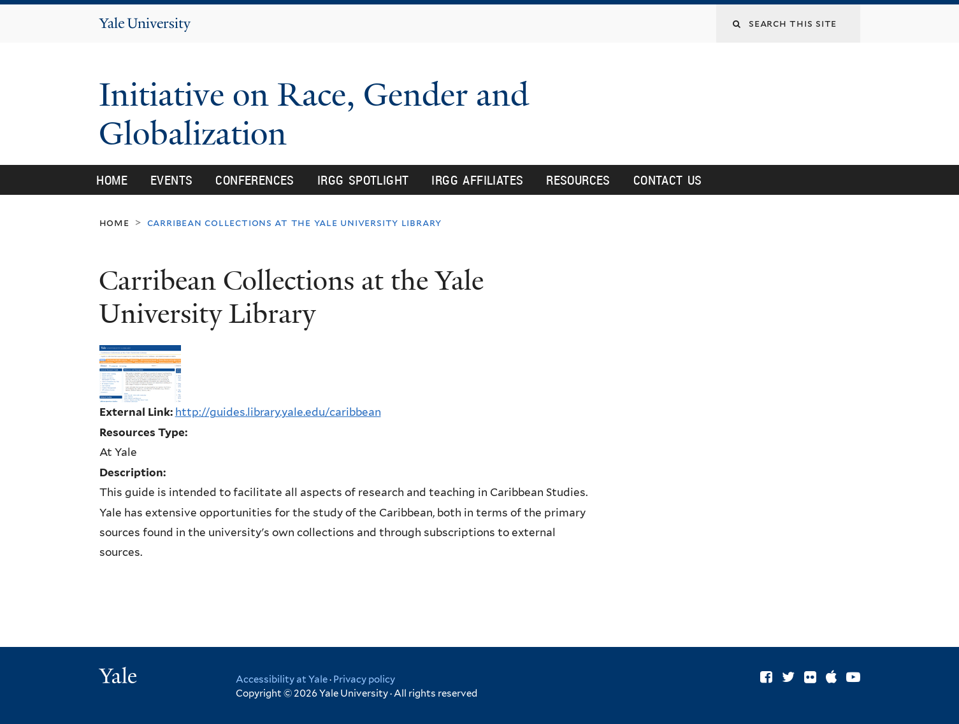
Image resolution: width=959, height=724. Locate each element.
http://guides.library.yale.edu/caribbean (278, 412)
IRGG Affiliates (477, 179)
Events (171, 179)
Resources (578, 179)
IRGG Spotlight (363, 179)
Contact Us (667, 179)
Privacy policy (364, 679)
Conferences (254, 179)
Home (111, 179)
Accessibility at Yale (282, 679)
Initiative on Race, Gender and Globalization (314, 114)
